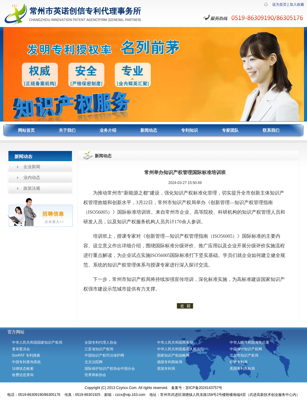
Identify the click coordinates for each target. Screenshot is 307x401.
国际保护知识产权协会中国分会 (110, 368)
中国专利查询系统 (26, 362)
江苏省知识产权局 (99, 349)
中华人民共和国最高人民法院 (180, 349)
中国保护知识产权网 (246, 349)
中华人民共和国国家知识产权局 (37, 342)
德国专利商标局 (169, 362)
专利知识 (189, 130)
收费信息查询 (23, 375)
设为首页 (279, 4)
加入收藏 (297, 4)
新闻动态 (148, 130)
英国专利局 (166, 368)
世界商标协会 (95, 375)
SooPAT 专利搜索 (26, 355)
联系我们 (271, 130)
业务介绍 (108, 130)
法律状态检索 (23, 368)
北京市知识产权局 (244, 355)
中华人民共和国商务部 (177, 342)
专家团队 (230, 130)
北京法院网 (94, 362)
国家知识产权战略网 (173, 355)
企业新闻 (31, 166)
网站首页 (26, 130)
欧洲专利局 (239, 362)
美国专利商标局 (242, 368)
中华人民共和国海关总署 (249, 342)
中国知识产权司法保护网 (104, 355)
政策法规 (31, 188)
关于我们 (67, 130)
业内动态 (31, 177)
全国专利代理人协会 (101, 342)
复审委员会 (21, 349)
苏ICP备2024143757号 (204, 388)
